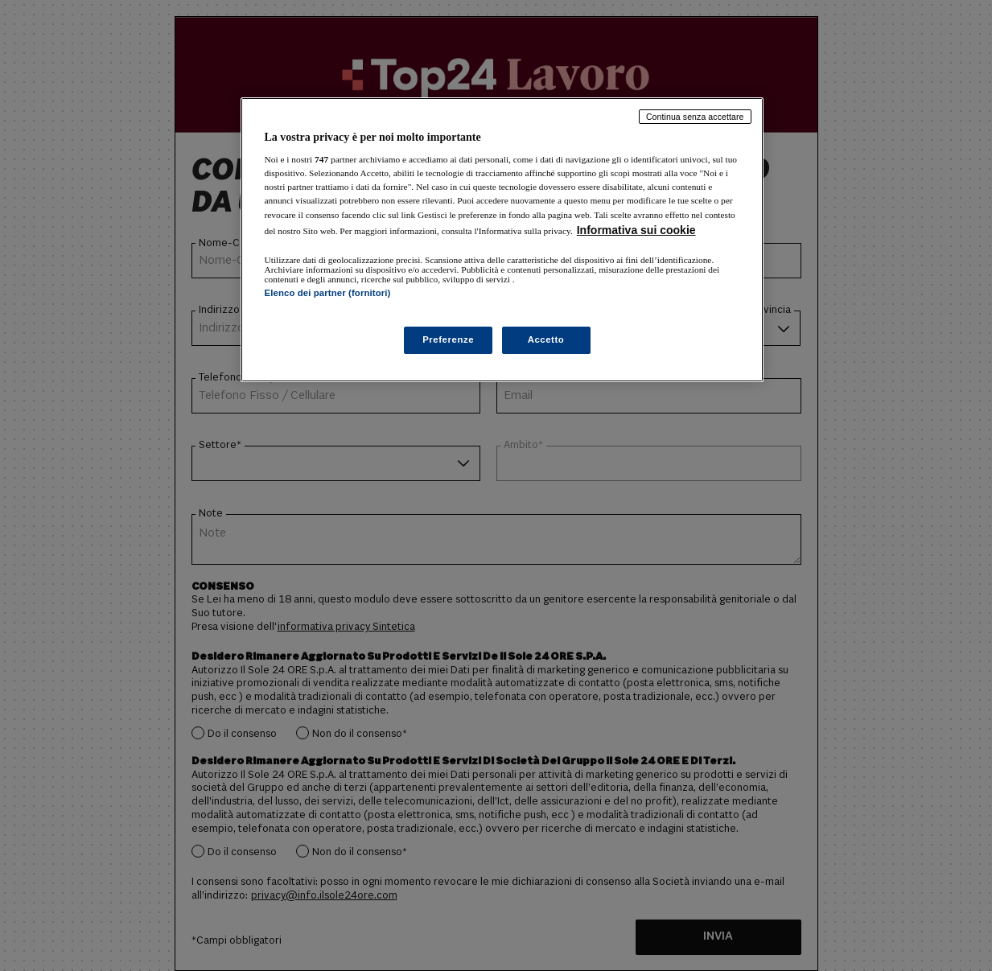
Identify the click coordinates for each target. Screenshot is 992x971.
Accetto (546, 339)
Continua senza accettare (695, 116)
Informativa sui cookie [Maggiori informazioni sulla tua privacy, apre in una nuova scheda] (636, 230)
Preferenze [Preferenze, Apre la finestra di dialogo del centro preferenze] (448, 339)
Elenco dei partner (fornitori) (328, 293)
